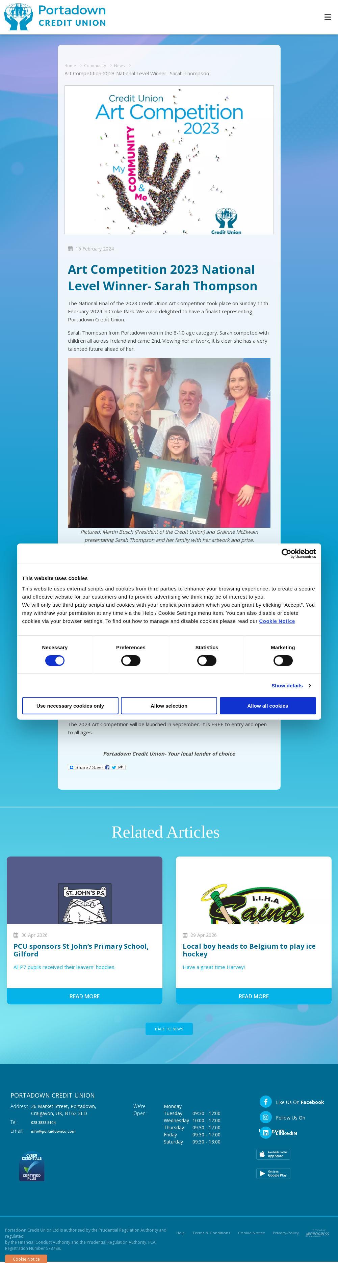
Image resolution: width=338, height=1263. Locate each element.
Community (100, 64)
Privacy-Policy (286, 1234)
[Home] (50, 17)
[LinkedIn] (278, 1134)
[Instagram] (292, 1118)
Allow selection (169, 706)
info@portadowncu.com (59, 1132)
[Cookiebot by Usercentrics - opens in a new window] (286, 553)
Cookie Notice (277, 621)
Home (71, 64)
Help (179, 1234)
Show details (287, 685)
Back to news (169, 1029)
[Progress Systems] (317, 1233)
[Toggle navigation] (327, 17)
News (128, 64)
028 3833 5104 (47, 1123)
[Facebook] (291, 1103)
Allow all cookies (268, 706)
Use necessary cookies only (70, 706)
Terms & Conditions (211, 1234)
